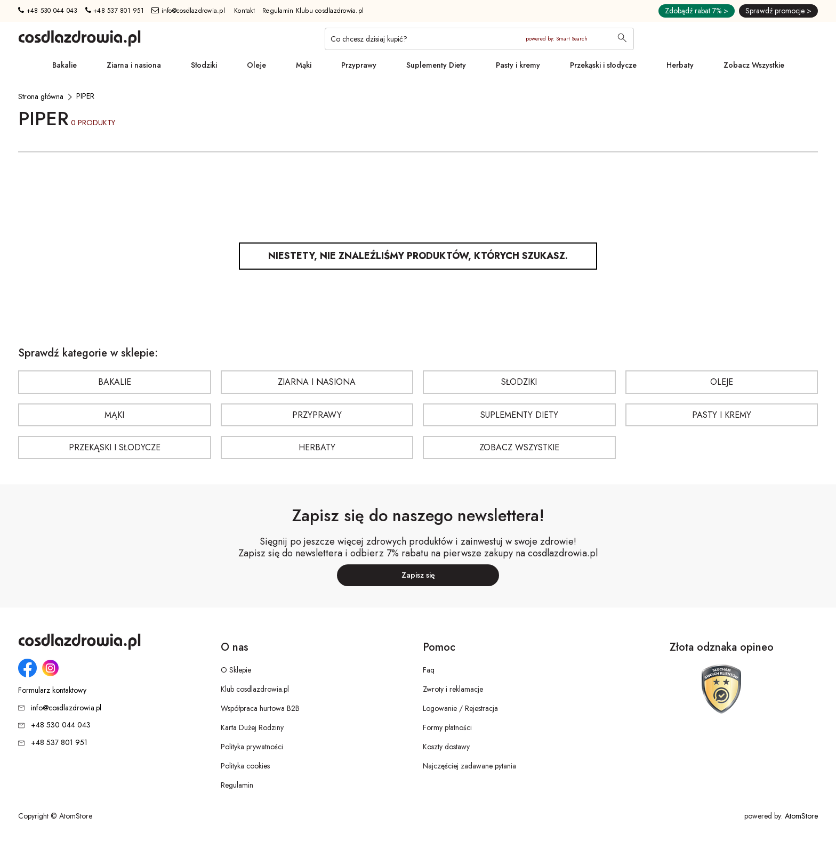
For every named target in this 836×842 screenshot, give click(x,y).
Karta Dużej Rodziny (252, 727)
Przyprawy (358, 65)
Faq (429, 670)
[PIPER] (85, 96)
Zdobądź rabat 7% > (696, 10)
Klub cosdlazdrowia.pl (255, 689)
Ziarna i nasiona (134, 65)
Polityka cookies (245, 765)
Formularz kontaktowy (52, 690)
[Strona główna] (40, 96)
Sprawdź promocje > (778, 10)
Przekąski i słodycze (603, 65)
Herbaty (680, 65)
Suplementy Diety (436, 65)
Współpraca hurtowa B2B (260, 708)
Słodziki (204, 65)
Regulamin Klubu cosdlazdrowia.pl (313, 10)
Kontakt (244, 10)
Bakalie (64, 65)
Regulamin (237, 785)
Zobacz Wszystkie (754, 65)
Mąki (303, 65)
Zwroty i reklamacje (453, 689)
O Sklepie (236, 670)
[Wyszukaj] (622, 38)
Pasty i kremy (518, 65)
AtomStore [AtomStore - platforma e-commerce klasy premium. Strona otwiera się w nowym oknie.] (801, 816)
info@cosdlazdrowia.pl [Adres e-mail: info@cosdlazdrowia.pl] (188, 10)
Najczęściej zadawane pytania (469, 765)
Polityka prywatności (252, 746)
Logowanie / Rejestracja (460, 708)
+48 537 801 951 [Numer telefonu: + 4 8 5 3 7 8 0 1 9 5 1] (114, 10)
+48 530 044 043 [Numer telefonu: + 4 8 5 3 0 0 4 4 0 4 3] (47, 10)
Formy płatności (447, 727)
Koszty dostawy (446, 746)
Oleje (256, 65)
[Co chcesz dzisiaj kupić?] (479, 39)
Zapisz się (418, 575)
